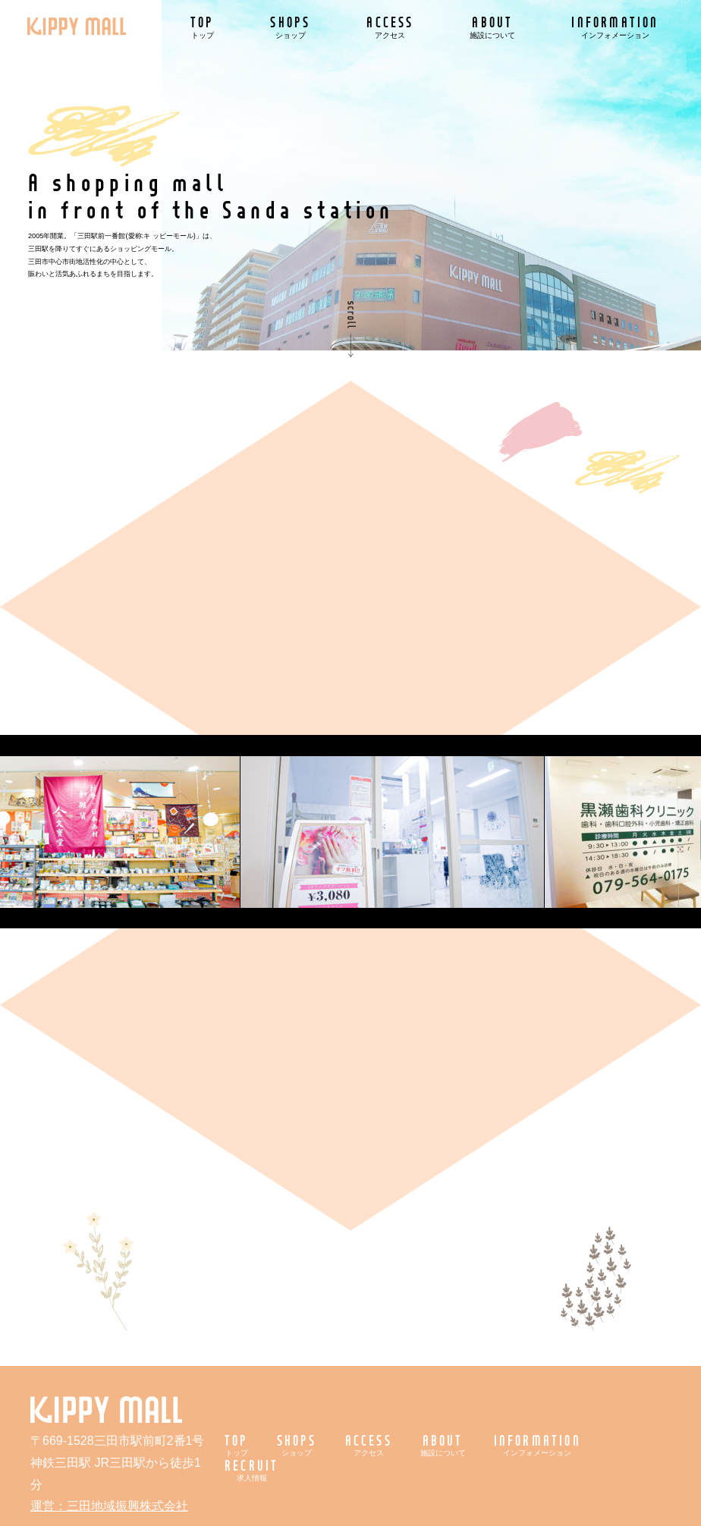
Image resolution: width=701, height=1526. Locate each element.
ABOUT (492, 26)
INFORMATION (615, 26)
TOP (202, 26)
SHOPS (290, 26)
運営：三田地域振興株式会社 (109, 1505)
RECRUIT (251, 1469)
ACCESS (389, 26)
